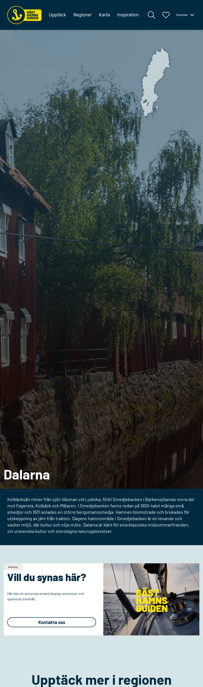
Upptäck (57, 15)
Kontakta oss (51, 622)
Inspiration (128, 15)
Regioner (82, 15)
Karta (104, 15)
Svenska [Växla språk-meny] (185, 15)
